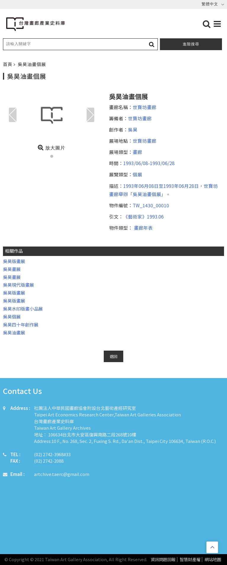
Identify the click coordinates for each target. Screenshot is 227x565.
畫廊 (137, 152)
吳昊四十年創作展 (20, 324)
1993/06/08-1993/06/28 (149, 163)
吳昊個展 (12, 316)
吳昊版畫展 (14, 261)
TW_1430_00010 (151, 205)
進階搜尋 (191, 44)
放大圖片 (51, 147)
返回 (113, 356)
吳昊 (132, 129)
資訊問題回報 (163, 559)
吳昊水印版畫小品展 (23, 309)
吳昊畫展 (12, 269)
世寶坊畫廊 (144, 107)
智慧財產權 (190, 559)
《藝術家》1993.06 (143, 216)
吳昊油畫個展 (32, 64)
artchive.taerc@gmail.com (61, 474)
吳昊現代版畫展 (18, 285)
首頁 (8, 64)
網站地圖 (213, 559)
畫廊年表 (143, 227)
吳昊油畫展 (14, 332)
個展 (137, 174)
